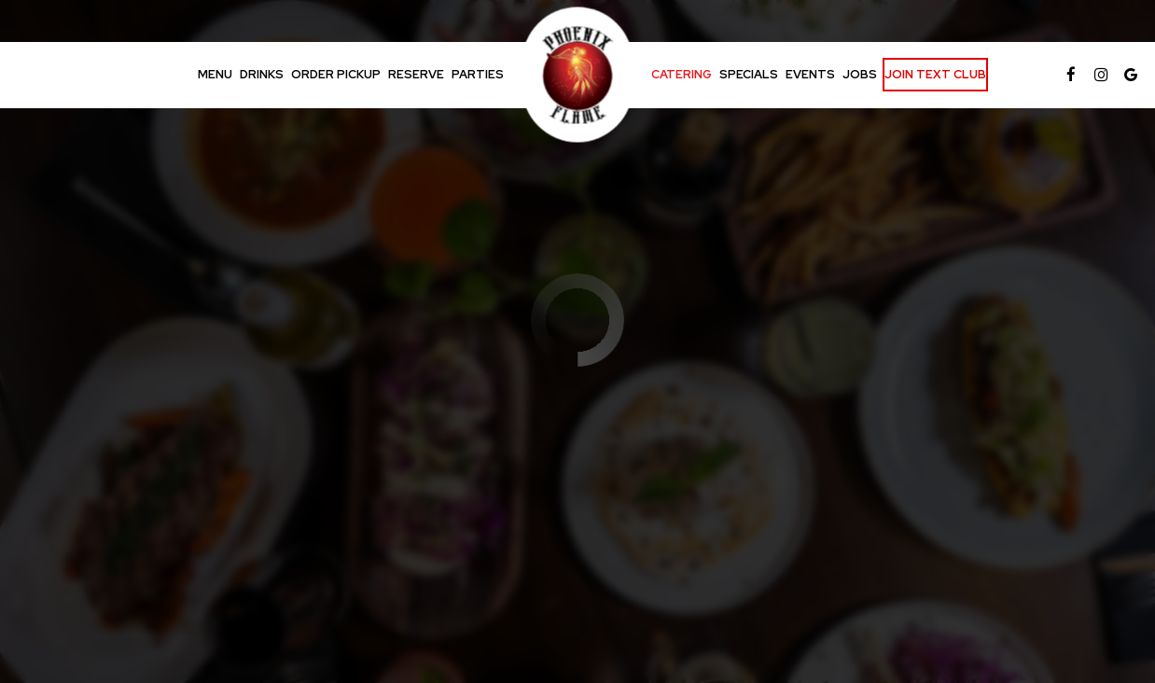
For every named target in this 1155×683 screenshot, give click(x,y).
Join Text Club (935, 74)
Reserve (416, 74)
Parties (478, 74)
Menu (215, 74)
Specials (748, 74)
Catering (681, 74)
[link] (577, 75)
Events (810, 74)
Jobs (859, 74)
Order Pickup (336, 74)
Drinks (262, 74)
